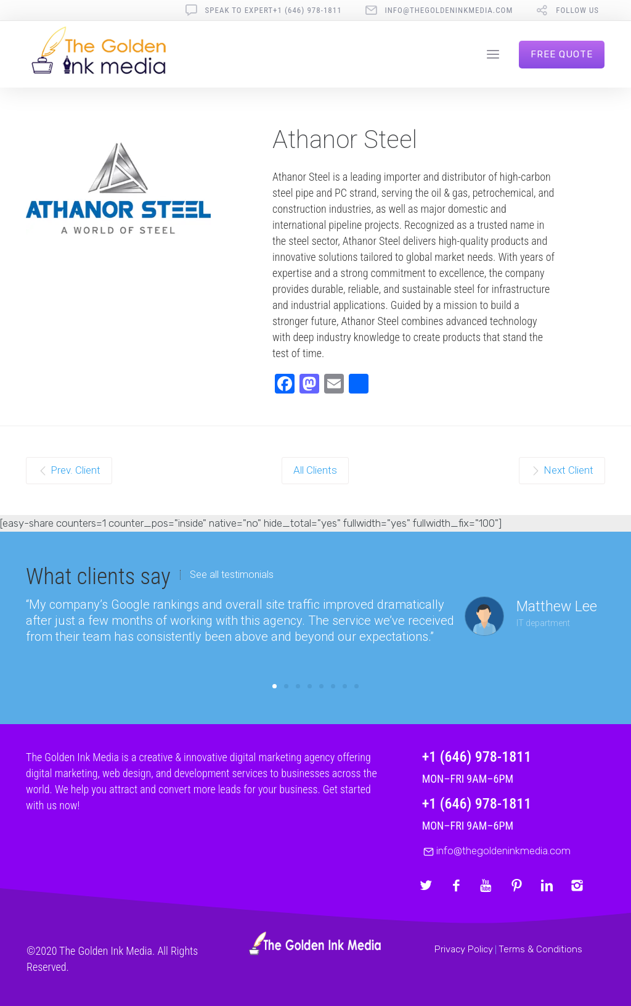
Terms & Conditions (540, 949)
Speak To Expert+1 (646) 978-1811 (273, 10)
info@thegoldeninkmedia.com (449, 10)
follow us (577, 10)
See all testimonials (232, 575)
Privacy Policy (463, 949)
